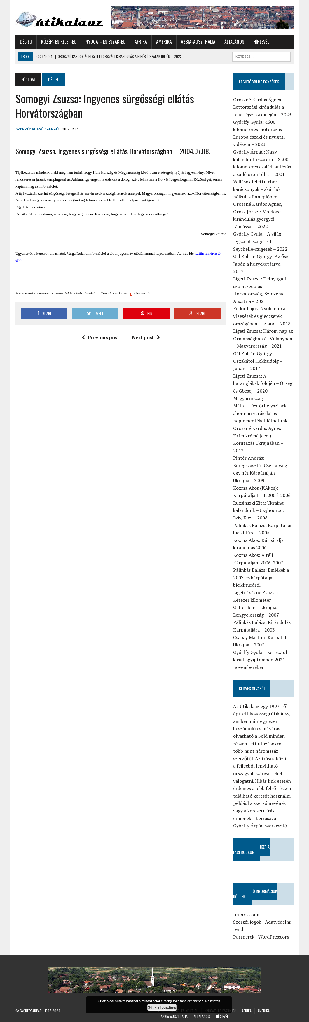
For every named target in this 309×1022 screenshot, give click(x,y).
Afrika (141, 41)
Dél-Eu (26, 41)
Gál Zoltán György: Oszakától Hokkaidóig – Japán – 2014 (257, 361)
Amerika (164, 41)
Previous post (100, 337)
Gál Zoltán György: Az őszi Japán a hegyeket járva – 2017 (261, 263)
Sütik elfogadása (162, 1007)
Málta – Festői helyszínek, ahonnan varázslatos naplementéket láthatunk (260, 413)
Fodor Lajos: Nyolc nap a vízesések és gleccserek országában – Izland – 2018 (262, 316)
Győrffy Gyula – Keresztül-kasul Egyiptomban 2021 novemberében (261, 659)
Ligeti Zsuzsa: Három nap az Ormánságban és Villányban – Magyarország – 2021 (263, 338)
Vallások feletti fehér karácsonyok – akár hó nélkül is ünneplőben (256, 189)
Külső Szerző (45, 129)
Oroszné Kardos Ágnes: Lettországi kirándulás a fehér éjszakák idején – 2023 (262, 107)
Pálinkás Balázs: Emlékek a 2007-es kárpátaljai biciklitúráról (261, 577)
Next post (146, 337)
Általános (234, 41)
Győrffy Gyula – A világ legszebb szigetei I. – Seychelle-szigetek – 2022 (260, 241)
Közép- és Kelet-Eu (58, 41)
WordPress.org (273, 937)
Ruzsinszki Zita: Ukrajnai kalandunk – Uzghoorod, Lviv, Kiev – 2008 (258, 510)
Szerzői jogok (247, 922)
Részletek (212, 1001)
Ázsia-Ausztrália (198, 41)
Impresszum (246, 914)
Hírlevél (261, 41)
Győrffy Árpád (31, 1010)
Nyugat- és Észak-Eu (105, 41)
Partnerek (243, 937)
